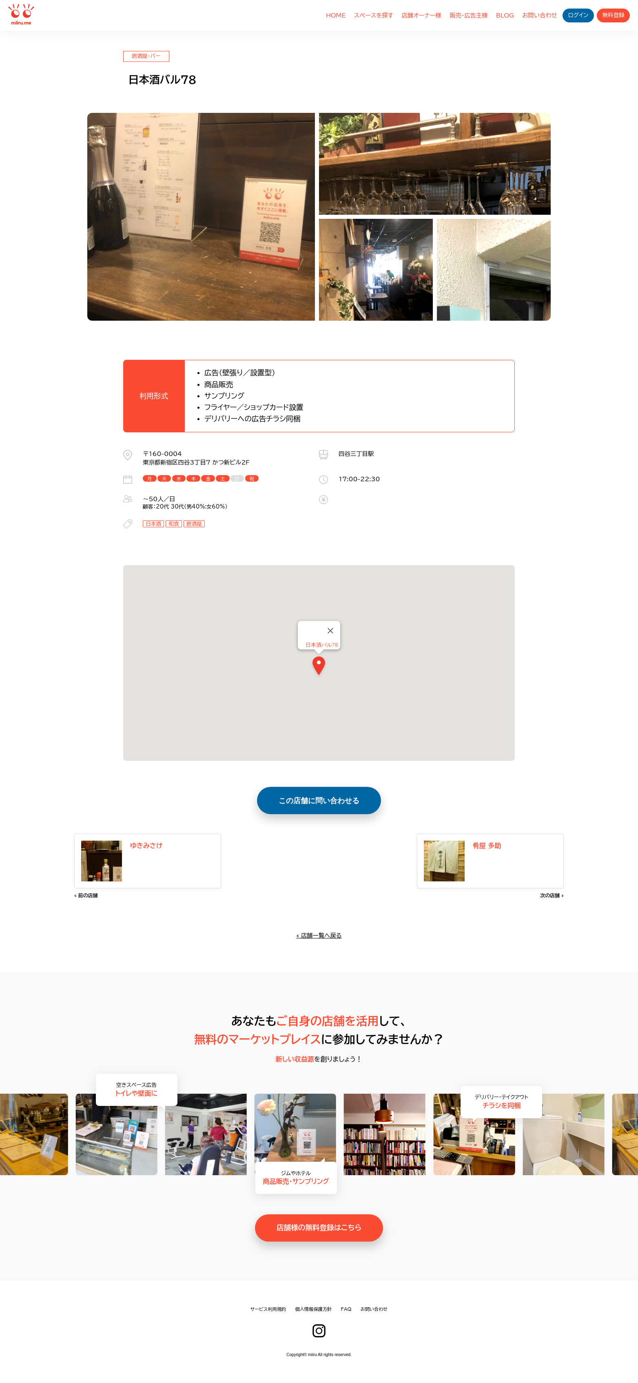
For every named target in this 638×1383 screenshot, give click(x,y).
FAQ (346, 1309)
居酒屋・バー (146, 56)
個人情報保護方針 (313, 1309)
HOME (336, 15)
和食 (173, 523)
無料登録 (613, 15)
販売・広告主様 (469, 15)
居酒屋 (194, 523)
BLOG (505, 15)
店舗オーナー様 (421, 15)
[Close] (330, 631)
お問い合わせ (539, 15)
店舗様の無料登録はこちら (319, 1227)
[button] (319, 667)
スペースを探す (374, 15)
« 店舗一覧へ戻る (318, 935)
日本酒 (153, 523)
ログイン (578, 15)
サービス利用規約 (268, 1309)
